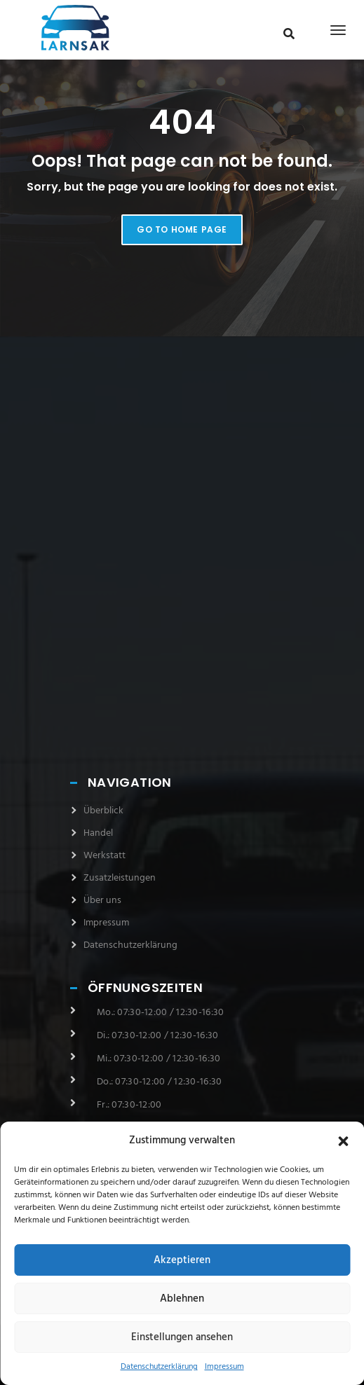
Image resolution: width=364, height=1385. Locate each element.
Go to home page (182, 229)
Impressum (224, 1367)
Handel (98, 833)
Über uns (102, 901)
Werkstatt (104, 856)
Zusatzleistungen (119, 878)
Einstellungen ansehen (182, 1337)
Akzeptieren (182, 1260)
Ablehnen (182, 1298)
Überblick (103, 811)
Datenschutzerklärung (159, 1367)
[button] (343, 1141)
